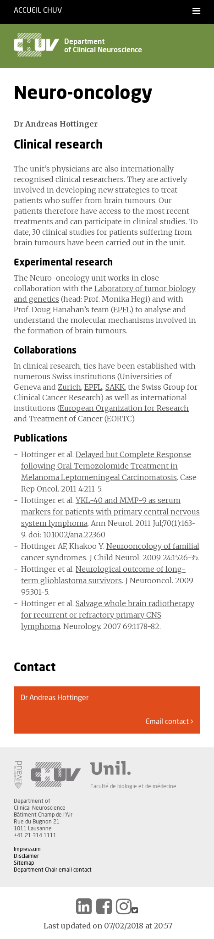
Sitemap (24, 863)
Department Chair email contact (53, 870)
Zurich (69, 387)
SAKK (115, 387)
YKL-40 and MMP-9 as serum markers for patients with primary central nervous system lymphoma (110, 512)
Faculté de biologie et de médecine (133, 786)
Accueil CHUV (38, 10)
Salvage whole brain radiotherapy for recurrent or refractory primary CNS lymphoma (107, 615)
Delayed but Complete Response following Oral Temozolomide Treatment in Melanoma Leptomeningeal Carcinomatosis (106, 466)
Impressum (27, 849)
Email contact (169, 721)
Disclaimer (26, 856)
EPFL (121, 309)
